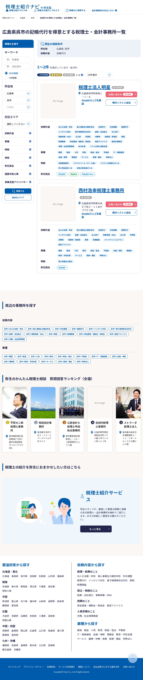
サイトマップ (14, 666)
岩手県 (24, 576)
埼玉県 (33, 586)
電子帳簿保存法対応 (117, 580)
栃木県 (14, 586)
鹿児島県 (6, 649)
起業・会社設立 (85, 595)
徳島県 (51, 630)
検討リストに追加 (121, 102)
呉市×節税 (53, 334)
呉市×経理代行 (78, 329)
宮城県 (33, 576)
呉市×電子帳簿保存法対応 (121, 329)
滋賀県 (51, 616)
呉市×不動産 (82, 356)
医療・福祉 (115, 638)
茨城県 (5, 586)
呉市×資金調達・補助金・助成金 (92, 334)
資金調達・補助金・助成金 (91, 605)
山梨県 (42, 601)
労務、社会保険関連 (87, 616)
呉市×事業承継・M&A (35, 334)
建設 (79, 630)
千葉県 (42, 586)
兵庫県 (24, 616)
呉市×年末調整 (61, 329)
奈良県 (33, 616)
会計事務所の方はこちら (103, 10)
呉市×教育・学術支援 (27, 361)
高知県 (14, 635)
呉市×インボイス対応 (97, 329)
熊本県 (33, 645)
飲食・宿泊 (110, 630)
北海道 (5, 576)
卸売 (100, 630)
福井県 (33, 601)
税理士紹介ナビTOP (16, 10)
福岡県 (5, 645)
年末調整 (127, 576)
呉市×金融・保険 (119, 356)
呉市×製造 (22, 356)
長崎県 (24, 645)
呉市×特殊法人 (83, 361)
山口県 (42, 630)
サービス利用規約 (66, 666)
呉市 (32, 18)
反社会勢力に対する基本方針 (106, 666)
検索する (20, 191)
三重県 (42, 616)
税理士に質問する (75, 10)
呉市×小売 (35, 356)
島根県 (14, 630)
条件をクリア (18, 197)
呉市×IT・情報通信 (99, 356)
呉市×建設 (8, 356)
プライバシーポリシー (34, 666)
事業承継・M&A (104, 595)
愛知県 (14, 605)
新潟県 (5, 601)
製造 (86, 630)
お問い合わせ (129, 666)
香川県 (60, 630)
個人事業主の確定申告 (109, 576)
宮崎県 (51, 645)
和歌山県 (6, 620)
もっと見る (95, 529)
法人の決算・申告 (86, 576)
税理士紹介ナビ (8, 18)
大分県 (42, 645)
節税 (132, 580)
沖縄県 (17, 649)
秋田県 (42, 576)
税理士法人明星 (95, 87)
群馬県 (24, 586)
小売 (93, 630)
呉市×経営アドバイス (118, 334)
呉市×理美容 (9, 361)
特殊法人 (127, 638)
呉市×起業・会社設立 (12, 334)
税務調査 (81, 584)
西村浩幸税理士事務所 (101, 190)
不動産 (121, 630)
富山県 (14, 601)
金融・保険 (99, 634)
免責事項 (51, 666)
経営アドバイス (115, 605)
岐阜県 (60, 601)
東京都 (51, 586)
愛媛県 (5, 635)
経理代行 (81, 580)
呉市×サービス (47, 361)
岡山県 (24, 630)
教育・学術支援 (124, 634)
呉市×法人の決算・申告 (13, 329)
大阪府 (5, 616)
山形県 (51, 576)
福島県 (60, 576)
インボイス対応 (97, 580)
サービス (81, 638)
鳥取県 (5, 630)
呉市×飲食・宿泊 (65, 356)
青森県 (14, 576)
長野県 (51, 601)
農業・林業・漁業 (98, 638)
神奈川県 (6, 590)
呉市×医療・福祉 (65, 361)
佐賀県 (14, 645)
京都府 (14, 616)
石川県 (24, 601)
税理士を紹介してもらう (46, 10)
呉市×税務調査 (68, 334)
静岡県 (5, 605)
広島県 (22, 18)
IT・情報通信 (84, 634)
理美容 (110, 634)
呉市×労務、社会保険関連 (14, 339)
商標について (84, 666)
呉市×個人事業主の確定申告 (39, 329)
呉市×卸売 (48, 356)
